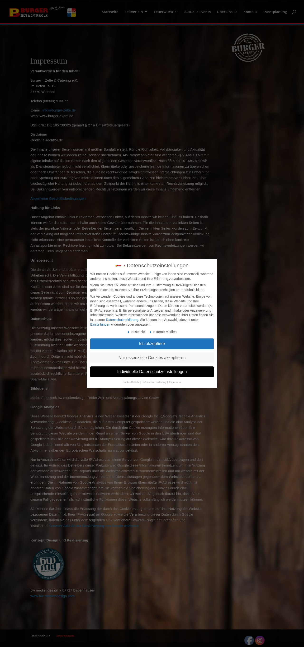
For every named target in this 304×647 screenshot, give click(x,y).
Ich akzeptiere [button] (152, 342)
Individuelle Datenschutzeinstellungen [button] (152, 370)
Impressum (175, 380)
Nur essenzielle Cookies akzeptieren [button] (151, 356)
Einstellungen (100, 322)
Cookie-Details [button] (131, 380)
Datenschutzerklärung (122, 318)
